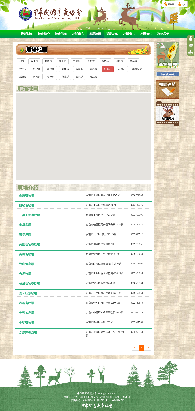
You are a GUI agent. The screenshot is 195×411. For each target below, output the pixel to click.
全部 (21, 61)
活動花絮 (112, 34)
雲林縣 (65, 69)
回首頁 (169, 4)
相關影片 (129, 34)
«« (135, 347)
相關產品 (78, 34)
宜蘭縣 (76, 61)
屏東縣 (36, 76)
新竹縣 (105, 61)
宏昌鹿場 (25, 225)
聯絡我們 (163, 34)
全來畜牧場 (26, 195)
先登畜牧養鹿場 (29, 244)
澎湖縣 (22, 76)
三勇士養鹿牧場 (29, 215)
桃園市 (119, 61)
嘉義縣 (93, 69)
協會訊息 (61, 34)
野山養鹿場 (26, 264)
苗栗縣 (133, 61)
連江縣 (93, 76)
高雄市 (122, 69)
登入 (181, 4)
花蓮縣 (65, 76)
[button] (69, 162)
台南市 (107, 69)
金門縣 (79, 76)
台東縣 (50, 76)
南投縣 (50, 69)
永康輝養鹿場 (28, 332)
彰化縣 (36, 69)
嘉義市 (79, 69)
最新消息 (27, 34)
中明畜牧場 (26, 322)
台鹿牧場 (25, 273)
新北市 (62, 61)
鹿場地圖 (95, 34)
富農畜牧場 (26, 254)
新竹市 (91, 61)
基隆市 (48, 61)
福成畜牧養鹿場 (29, 283)
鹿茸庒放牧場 (28, 293)
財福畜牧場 (26, 205)
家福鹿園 (25, 234)
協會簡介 (44, 34)
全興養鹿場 (26, 313)
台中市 (22, 69)
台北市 (34, 61)
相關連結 (146, 34)
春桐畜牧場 (26, 303)
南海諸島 (137, 69)
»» (147, 347)
